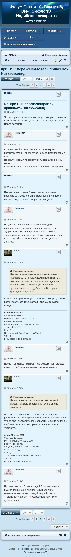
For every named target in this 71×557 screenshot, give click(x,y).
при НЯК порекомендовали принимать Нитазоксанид (35, 71)
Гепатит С (31, 31)
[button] (32, 85)
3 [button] (44, 85)
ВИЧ (32, 38)
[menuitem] (12, 55)
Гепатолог (20, 133)
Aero (24, 545)
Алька (17, 251)
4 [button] (49, 85)
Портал (11, 31)
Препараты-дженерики (18, 44)
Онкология (10, 38)
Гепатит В (52, 31)
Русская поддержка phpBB (35, 552)
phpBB (29, 549)
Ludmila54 (8, 93)
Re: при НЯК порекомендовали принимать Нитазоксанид (29, 106)
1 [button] (36, 85)
